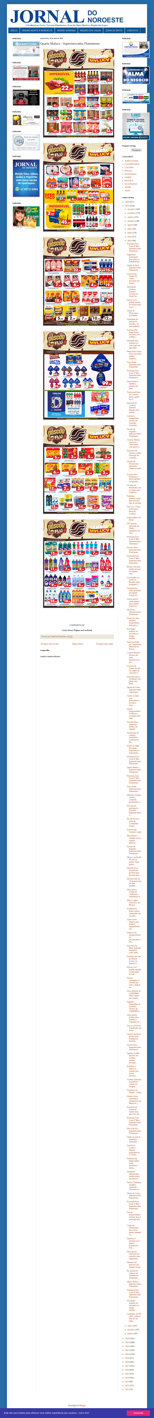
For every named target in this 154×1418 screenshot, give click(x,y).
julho (129, 229)
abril (129, 241)
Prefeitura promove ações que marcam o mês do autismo (134, 499)
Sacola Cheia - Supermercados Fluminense (134, 549)
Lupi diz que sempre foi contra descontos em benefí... (133, 278)
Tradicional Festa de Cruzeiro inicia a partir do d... (133, 395)
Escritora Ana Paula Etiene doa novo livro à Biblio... (133, 333)
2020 (127, 1354)
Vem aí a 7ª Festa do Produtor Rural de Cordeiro (133, 510)
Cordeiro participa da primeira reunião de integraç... (134, 1082)
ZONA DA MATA (114, 30)
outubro (130, 217)
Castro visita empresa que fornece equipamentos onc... (133, 924)
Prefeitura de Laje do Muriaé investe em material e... (134, 959)
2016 (127, 1370)
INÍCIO (14, 30)
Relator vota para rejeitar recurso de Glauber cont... (134, 570)
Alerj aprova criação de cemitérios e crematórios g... (134, 893)
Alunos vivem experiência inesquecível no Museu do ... (134, 1099)
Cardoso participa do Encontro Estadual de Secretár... (134, 1037)
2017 (127, 1366)
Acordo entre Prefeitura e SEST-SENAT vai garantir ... (133, 477)
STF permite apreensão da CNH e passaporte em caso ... (133, 528)
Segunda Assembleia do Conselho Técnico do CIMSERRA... (134, 1006)
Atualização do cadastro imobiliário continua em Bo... (133, 737)
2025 (127, 206)
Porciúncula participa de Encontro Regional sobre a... (134, 810)
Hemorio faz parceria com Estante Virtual (134, 1264)
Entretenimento (131, 174)
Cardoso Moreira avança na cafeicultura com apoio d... (133, 443)
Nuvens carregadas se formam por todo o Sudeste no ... (133, 982)
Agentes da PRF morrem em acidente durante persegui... (133, 1058)
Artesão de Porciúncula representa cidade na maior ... (134, 466)
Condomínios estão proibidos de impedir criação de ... (134, 591)
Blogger (82, 1405)
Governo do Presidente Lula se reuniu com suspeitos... (134, 488)
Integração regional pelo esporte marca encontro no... (133, 1175)
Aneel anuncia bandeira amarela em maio (132, 384)
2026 (127, 202)
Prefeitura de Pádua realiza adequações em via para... (134, 912)
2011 (127, 1389)
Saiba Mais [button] (83, 1413)
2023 (127, 1342)
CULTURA (129, 167)
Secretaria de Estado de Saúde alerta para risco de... (133, 1110)
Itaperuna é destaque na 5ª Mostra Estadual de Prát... (133, 1243)
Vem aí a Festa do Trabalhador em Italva (134, 1028)
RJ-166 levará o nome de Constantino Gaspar (133, 822)
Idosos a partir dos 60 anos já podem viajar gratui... (134, 860)
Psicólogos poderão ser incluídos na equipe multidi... (132, 633)
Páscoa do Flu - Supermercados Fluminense (134, 1131)
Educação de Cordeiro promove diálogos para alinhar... (133, 407)
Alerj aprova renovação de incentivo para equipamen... (133, 1255)
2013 (127, 1382)
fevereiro (131, 1330)
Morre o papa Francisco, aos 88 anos (133, 902)
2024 (127, 1339)
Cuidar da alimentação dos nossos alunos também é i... (134, 1230)
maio (129, 237)
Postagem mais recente (50, 644)
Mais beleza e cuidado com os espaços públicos (134, 839)
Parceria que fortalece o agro (134, 831)
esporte (127, 190)
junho (129, 233)
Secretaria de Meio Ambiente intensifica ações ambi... (134, 949)
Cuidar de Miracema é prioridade (132, 313)
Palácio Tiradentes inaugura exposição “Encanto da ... (134, 1185)
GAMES (128, 177)
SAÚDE (128, 187)
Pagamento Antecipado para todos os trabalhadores (133, 258)
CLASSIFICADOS (132, 164)
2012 (127, 1385)
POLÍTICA (129, 181)
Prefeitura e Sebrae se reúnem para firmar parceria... (133, 1071)
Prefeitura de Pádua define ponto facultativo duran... (133, 1163)
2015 (127, 1374)
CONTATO (132, 30)
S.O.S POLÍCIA (131, 184)
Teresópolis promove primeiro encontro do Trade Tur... (132, 291)
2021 (127, 1350)
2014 (127, 1378)
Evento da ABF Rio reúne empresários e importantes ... (133, 749)
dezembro (131, 209)
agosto (130, 225)
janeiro (130, 1334)
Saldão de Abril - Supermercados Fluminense (134, 267)
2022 (127, 1346)
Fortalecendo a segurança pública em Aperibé (132, 725)
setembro (131, 221)
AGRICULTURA (131, 161)
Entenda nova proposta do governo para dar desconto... (133, 871)
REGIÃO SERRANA (66, 30)
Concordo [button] (138, 1413)
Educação (128, 171)
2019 (127, 1358)
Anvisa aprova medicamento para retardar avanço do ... (133, 602)
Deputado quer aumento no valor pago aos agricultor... (133, 344)
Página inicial (77, 644)
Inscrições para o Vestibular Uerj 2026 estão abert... (134, 680)
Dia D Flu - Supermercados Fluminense (134, 612)
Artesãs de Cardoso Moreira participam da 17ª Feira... (133, 1150)
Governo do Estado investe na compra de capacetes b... (133, 669)
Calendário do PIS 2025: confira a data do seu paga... (134, 1317)
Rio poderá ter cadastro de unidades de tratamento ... (133, 1274)
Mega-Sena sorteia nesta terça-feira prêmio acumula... (134, 354)
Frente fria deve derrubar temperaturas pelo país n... (133, 621)
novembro (131, 213)
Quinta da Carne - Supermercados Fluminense (134, 689)
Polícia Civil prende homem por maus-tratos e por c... (134, 303)
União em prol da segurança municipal (134, 1139)
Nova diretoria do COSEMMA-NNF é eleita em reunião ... (134, 994)
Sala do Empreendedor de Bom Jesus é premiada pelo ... (134, 1217)
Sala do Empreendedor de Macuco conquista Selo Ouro (133, 713)
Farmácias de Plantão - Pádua (134, 1091)
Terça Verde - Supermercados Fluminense (134, 364)
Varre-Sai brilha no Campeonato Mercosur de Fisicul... (134, 645)
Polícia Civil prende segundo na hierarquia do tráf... (134, 970)
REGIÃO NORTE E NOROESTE (37, 30)
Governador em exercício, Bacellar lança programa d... (133, 581)
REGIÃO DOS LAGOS (90, 30)
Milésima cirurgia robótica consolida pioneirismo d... (134, 798)
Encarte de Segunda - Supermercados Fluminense (134, 432)
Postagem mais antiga (104, 644)
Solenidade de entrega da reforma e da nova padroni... (134, 322)
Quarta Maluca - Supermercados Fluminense (134, 769)
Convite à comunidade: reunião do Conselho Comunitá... (133, 420)
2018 (127, 1362)
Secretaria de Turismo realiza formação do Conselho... (134, 454)
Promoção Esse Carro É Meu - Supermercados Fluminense (134, 247)
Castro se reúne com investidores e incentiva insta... (133, 700)
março (130, 1326)
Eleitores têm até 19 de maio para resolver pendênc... (134, 882)
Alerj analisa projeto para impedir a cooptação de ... (134, 1018)
